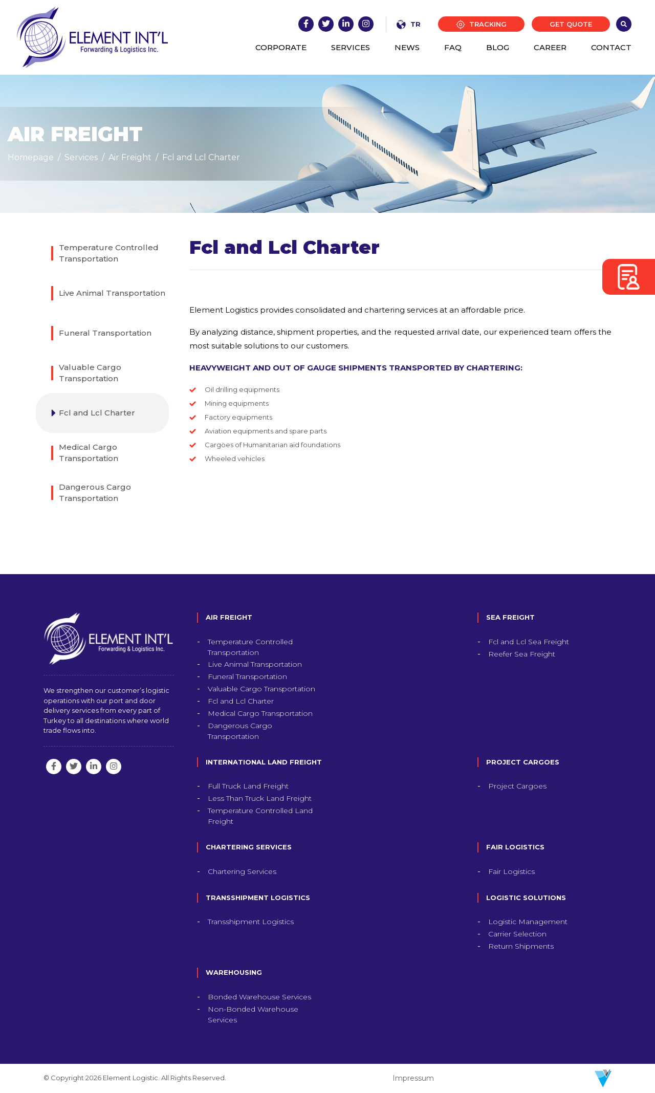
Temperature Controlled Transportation (109, 253)
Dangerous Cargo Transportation (95, 493)
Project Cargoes (517, 786)
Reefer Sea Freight (521, 654)
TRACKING (481, 25)
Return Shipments (521, 946)
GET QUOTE (571, 24)
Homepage (31, 157)
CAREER (550, 47)
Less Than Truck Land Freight (260, 798)
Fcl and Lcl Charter (201, 157)
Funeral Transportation (105, 333)
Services (81, 157)
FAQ (453, 47)
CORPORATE (281, 47)
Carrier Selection (517, 933)
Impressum (413, 1078)
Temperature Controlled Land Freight (260, 816)
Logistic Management (527, 921)
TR (409, 24)
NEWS (407, 47)
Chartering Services (242, 871)
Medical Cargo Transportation (88, 453)
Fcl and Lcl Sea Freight (528, 641)
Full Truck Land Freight (248, 786)
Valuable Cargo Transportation (90, 373)
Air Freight (129, 157)
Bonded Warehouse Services (259, 996)
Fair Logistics (511, 871)
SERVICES (350, 47)
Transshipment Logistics (251, 921)
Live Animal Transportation (112, 293)
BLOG (497, 47)
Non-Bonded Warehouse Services (253, 1014)
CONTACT (611, 47)
